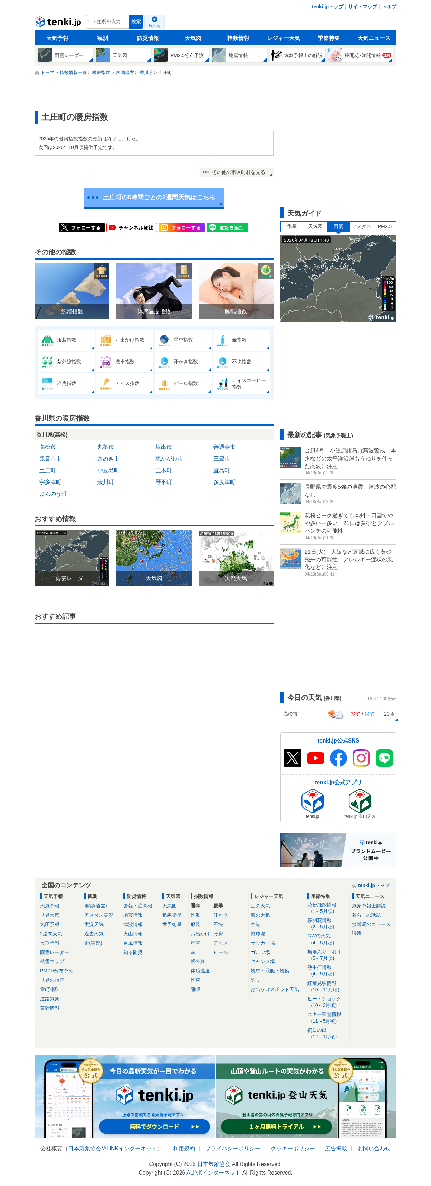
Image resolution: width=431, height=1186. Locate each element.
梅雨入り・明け (327, 955)
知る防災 (133, 952)
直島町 (221, 470)
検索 (136, 21)
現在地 (154, 26)
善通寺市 (224, 447)
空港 (255, 924)
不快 (218, 924)
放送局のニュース (371, 924)
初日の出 (327, 1033)
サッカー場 (263, 943)
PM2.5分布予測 (56, 970)
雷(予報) (49, 989)
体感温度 (200, 970)
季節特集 (329, 38)
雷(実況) (93, 943)
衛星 (292, 226)
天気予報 (57, 38)
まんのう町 (53, 494)
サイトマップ (362, 6)
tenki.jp (59, 23)
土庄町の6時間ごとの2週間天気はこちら (159, 197)
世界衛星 (172, 924)
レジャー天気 (283, 38)
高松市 (47, 447)
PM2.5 (385, 226)
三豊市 (221, 458)
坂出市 (163, 447)
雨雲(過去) (95, 905)
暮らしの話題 (366, 915)
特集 (357, 932)
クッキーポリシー (293, 1148)
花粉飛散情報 (327, 908)
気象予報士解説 (369, 905)
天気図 (193, 38)
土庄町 (47, 470)
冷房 (218, 933)
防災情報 (148, 38)
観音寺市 (50, 458)
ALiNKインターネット (130, 1148)
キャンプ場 (263, 961)
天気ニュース (374, 38)
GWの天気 (327, 939)
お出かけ (200, 933)
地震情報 (133, 915)
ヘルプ (389, 6)
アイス (220, 943)
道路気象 (49, 998)
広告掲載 (336, 1148)
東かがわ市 (169, 458)
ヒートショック (327, 1002)
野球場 (258, 933)
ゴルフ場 (260, 952)
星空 (195, 943)
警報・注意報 (137, 905)
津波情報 (133, 924)
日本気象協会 (84, 1148)
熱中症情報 (327, 970)
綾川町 (105, 482)
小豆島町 (108, 470)
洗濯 (195, 915)
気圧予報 (49, 924)
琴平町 (163, 482)
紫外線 (198, 961)
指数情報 (238, 38)
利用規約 (184, 1148)
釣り (255, 980)
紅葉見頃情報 (327, 986)
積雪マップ (52, 961)
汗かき (220, 915)
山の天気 (260, 905)
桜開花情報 (327, 923)
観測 (102, 38)
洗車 (195, 980)
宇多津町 (50, 482)
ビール (220, 952)
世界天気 (49, 915)
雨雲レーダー (54, 952)
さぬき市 (108, 458)
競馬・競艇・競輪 (270, 970)
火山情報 (133, 933)
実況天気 (94, 924)
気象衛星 (172, 915)
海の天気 (260, 915)
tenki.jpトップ (327, 6)
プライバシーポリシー (232, 1148)
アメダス (361, 226)
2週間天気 (51, 933)
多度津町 (224, 482)
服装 (195, 924)
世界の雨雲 (52, 980)
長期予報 (49, 943)
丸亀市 (105, 447)
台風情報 (133, 943)
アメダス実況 (98, 915)
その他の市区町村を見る (238, 172)
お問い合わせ (374, 1148)
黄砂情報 (49, 1008)
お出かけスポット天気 (275, 989)
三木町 (163, 470)
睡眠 (195, 989)
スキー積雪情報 (327, 1017)
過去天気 (94, 933)
